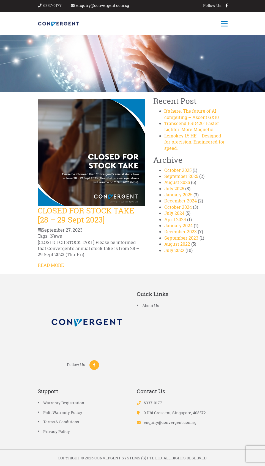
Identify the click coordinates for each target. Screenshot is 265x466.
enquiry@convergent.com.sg (102, 5)
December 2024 (180, 201)
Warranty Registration (63, 402)
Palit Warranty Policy (62, 412)
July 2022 (174, 250)
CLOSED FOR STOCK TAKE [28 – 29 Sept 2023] (86, 215)
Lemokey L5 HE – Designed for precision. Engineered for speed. (194, 142)
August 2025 (177, 182)
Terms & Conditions (61, 421)
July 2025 (174, 189)
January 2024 (178, 226)
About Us (150, 305)
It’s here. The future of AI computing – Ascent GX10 (191, 114)
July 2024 (174, 213)
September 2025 (181, 176)
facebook (227, 5)
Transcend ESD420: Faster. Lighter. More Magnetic (192, 126)
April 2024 (175, 219)
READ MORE (51, 265)
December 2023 (180, 232)
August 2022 (177, 244)
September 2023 (181, 238)
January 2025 (178, 195)
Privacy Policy (56, 431)
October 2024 (178, 207)
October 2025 (178, 170)
